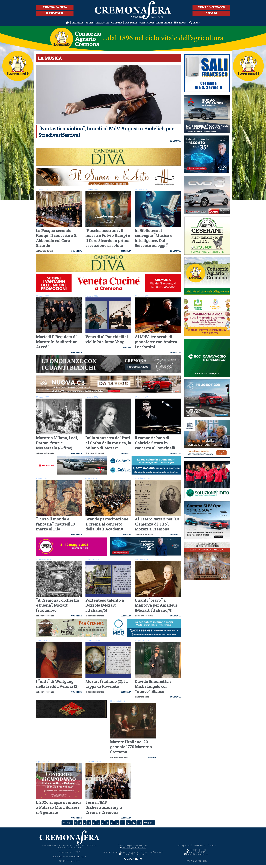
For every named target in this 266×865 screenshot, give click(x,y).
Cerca (194, 22)
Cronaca (77, 22)
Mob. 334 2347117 (196, 852)
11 (122, 822)
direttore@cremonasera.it (133, 847)
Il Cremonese (54, 13)
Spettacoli (146, 22)
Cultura (116, 22)
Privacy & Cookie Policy (196, 860)
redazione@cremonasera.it (133, 854)
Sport (89, 22)
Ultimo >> (149, 822)
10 (117, 822)
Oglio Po (211, 13)
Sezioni (180, 22)
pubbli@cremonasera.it (196, 854)
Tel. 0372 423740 (196, 850)
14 (139, 822)
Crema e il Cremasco (211, 7)
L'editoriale (164, 22)
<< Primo (67, 822)
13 (134, 822)
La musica (102, 22)
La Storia (131, 22)
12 (128, 822)
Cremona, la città (55, 7)
